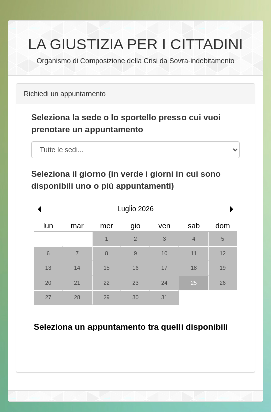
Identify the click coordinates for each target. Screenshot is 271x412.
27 (48, 297)
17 (164, 268)
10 (164, 253)
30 (135, 297)
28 (77, 297)
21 (77, 283)
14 (77, 268)
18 (194, 268)
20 (48, 283)
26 (223, 283)
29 (106, 297)
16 (135, 268)
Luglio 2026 (135, 208)
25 (194, 283)
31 (164, 297)
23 (135, 283)
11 (194, 253)
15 (106, 268)
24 (164, 283)
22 (106, 283)
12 (223, 253)
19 (223, 268)
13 (48, 268)
